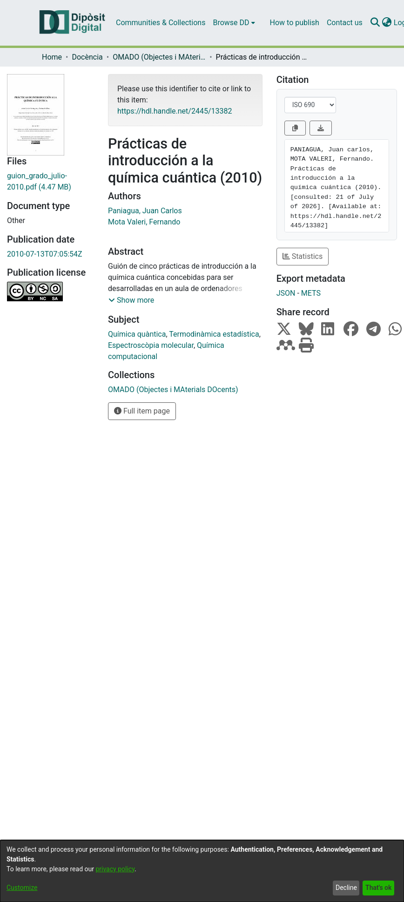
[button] (131, 300)
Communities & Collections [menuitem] (160, 22)
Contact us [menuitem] (345, 22)
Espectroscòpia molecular (151, 345)
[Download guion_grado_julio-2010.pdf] (50, 181)
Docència (87, 57)
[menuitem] (234, 23)
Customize (22, 887)
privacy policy (115, 869)
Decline (346, 887)
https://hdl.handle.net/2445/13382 (174, 111)
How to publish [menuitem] (294, 22)
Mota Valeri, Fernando (144, 221)
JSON (286, 293)
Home (52, 57)
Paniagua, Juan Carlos (145, 210)
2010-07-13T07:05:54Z (44, 254)
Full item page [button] (142, 411)
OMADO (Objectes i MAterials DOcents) (159, 57)
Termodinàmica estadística (214, 334)
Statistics (303, 256)
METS (311, 293)
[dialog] (202, 871)
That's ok (378, 887)
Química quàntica (137, 334)
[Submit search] (375, 22)
